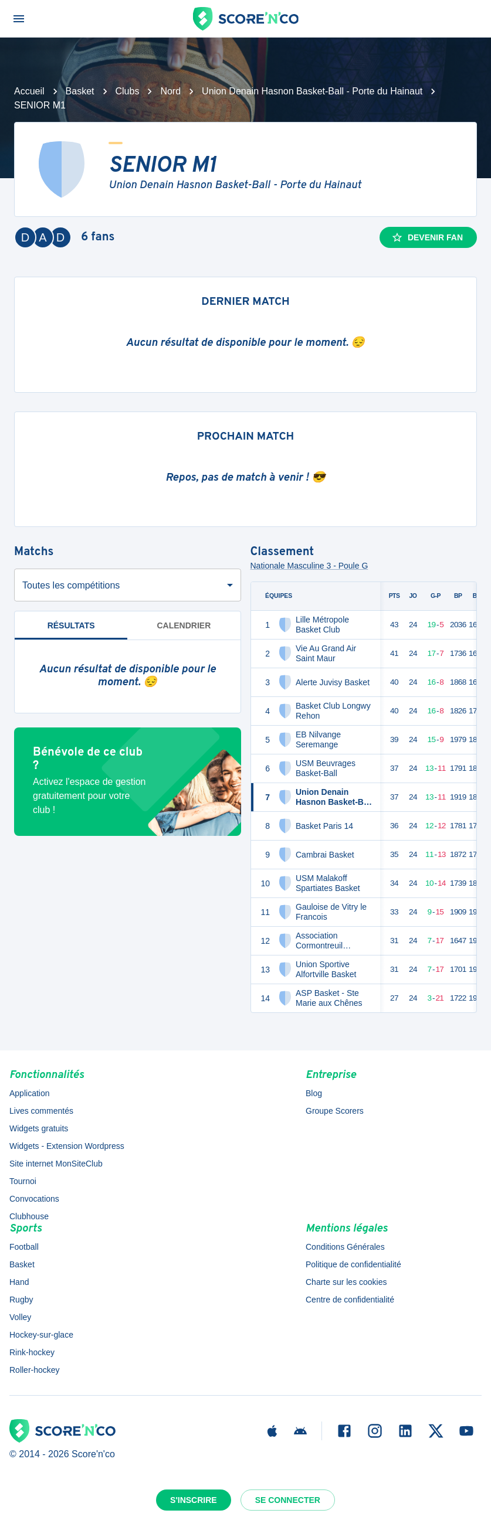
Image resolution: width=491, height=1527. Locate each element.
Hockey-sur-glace (41, 1334)
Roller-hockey (34, 1370)
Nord (170, 91)
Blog (314, 1093)
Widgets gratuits (38, 1128)
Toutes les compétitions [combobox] (71, 585)
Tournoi (22, 1181)
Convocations (34, 1198)
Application (29, 1093)
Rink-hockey (32, 1352)
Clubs (128, 91)
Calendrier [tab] (184, 625)
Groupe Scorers (335, 1111)
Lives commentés (41, 1111)
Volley (20, 1317)
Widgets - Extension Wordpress (66, 1146)
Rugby (21, 1299)
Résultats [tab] (71, 630)
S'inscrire (193, 1500)
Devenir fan (427, 237)
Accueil (29, 91)
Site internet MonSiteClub (56, 1163)
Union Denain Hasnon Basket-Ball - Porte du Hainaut (312, 91)
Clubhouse (29, 1216)
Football (24, 1246)
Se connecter (287, 1500)
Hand (19, 1282)
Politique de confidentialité (353, 1264)
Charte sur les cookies (346, 1282)
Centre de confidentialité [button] (350, 1299)
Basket (80, 91)
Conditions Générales (345, 1246)
